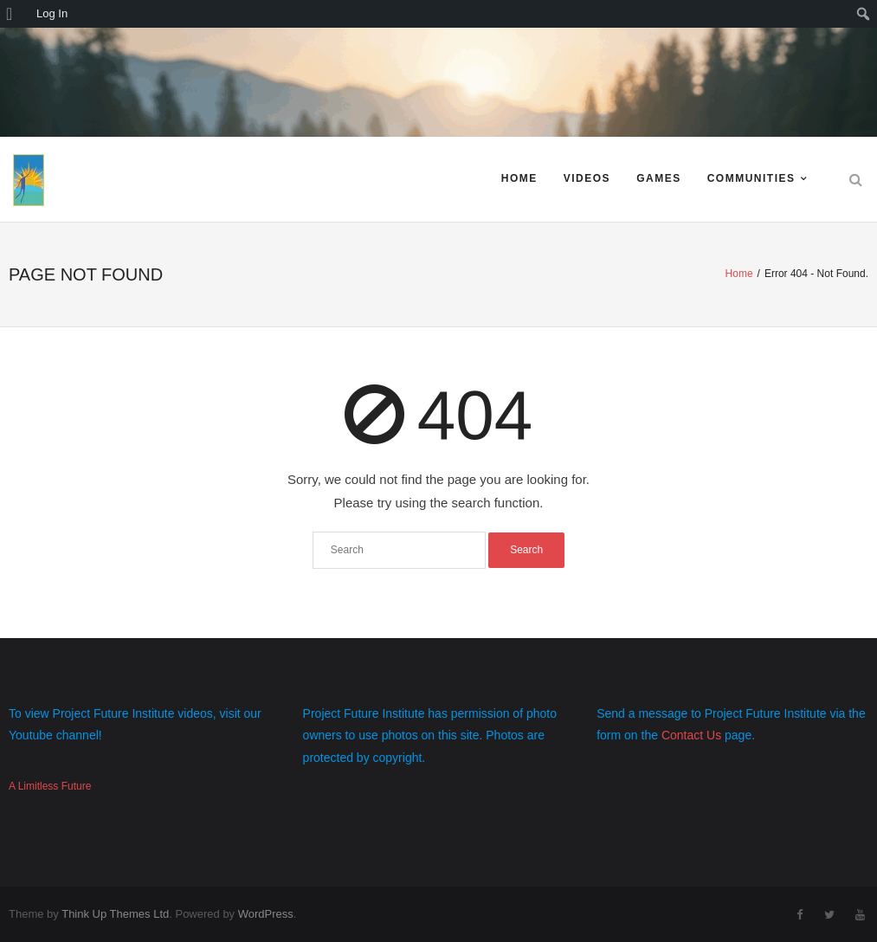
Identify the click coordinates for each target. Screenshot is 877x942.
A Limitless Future (50, 786)
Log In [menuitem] (52, 13)
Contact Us (691, 735)
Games (658, 178)
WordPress (265, 913)
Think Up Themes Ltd (115, 913)
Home (519, 178)
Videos (587, 178)
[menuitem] (15, 14)
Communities (751, 178)
